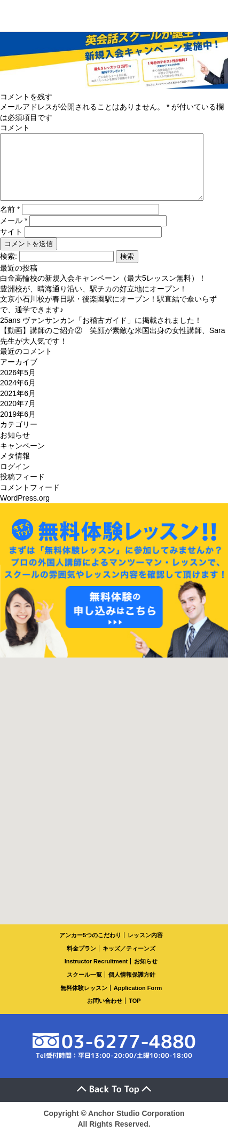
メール (13, 233)
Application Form (138, 1000)
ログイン (15, 479)
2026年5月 (18, 385)
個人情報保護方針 (131, 987)
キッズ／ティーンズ (129, 961)
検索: (8, 269)
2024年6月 (18, 395)
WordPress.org (25, 510)
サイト (11, 244)
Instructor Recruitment (96, 974)
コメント (15, 127)
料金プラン (81, 961)
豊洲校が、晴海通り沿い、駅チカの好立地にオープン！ (93, 301)
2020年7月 (18, 416)
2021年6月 (18, 406)
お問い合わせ (104, 1013)
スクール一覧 (84, 987)
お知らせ (15, 448)
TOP (134, 1013)
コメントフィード (30, 500)
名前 (10, 222)
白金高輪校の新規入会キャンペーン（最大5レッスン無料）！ (103, 291)
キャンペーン (22, 458)
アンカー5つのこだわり (90, 948)
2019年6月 (18, 427)
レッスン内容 (145, 948)
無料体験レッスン (83, 1000)
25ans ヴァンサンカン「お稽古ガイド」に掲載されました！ (101, 333)
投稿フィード (22, 489)
